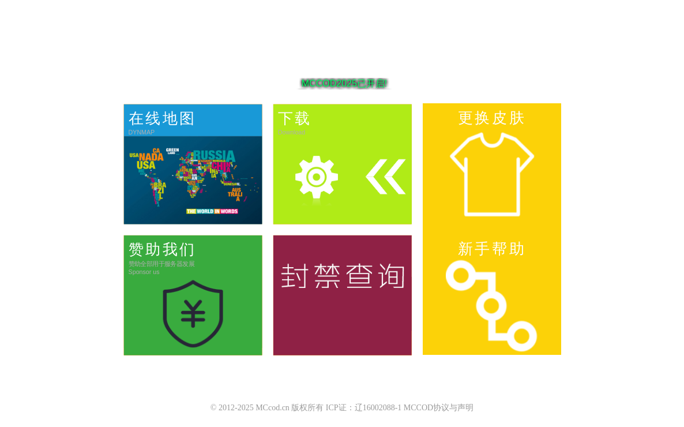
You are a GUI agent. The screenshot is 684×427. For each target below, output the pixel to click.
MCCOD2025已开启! (344, 83)
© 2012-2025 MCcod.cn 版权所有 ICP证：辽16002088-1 (306, 407)
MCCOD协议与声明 (438, 407)
